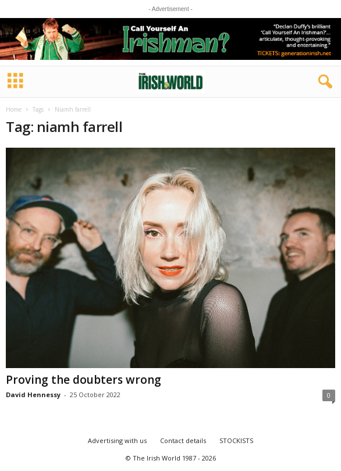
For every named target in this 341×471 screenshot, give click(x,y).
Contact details (183, 440)
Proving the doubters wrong (83, 379)
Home (14, 109)
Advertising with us (117, 440)
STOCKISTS (236, 440)
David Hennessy (33, 394)
